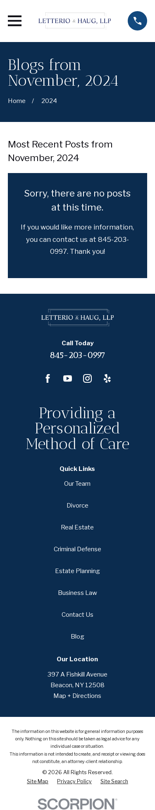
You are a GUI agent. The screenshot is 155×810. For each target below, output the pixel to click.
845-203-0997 (77, 355)
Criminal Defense (77, 549)
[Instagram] (87, 378)
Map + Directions (77, 696)
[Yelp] (107, 378)
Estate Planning (77, 571)
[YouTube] (67, 378)
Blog (77, 636)
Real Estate (77, 527)
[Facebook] (47, 378)
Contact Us (77, 614)
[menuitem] (37, 781)
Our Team (77, 483)
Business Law (77, 593)
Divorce (77, 505)
